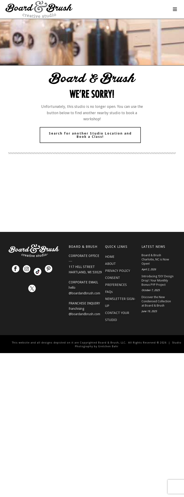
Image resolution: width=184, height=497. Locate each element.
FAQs (109, 292)
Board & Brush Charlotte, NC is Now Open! (155, 259)
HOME (109, 257)
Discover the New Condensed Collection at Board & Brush (156, 301)
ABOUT (110, 264)
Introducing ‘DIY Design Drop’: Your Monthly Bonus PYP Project (157, 280)
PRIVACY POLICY (117, 271)
